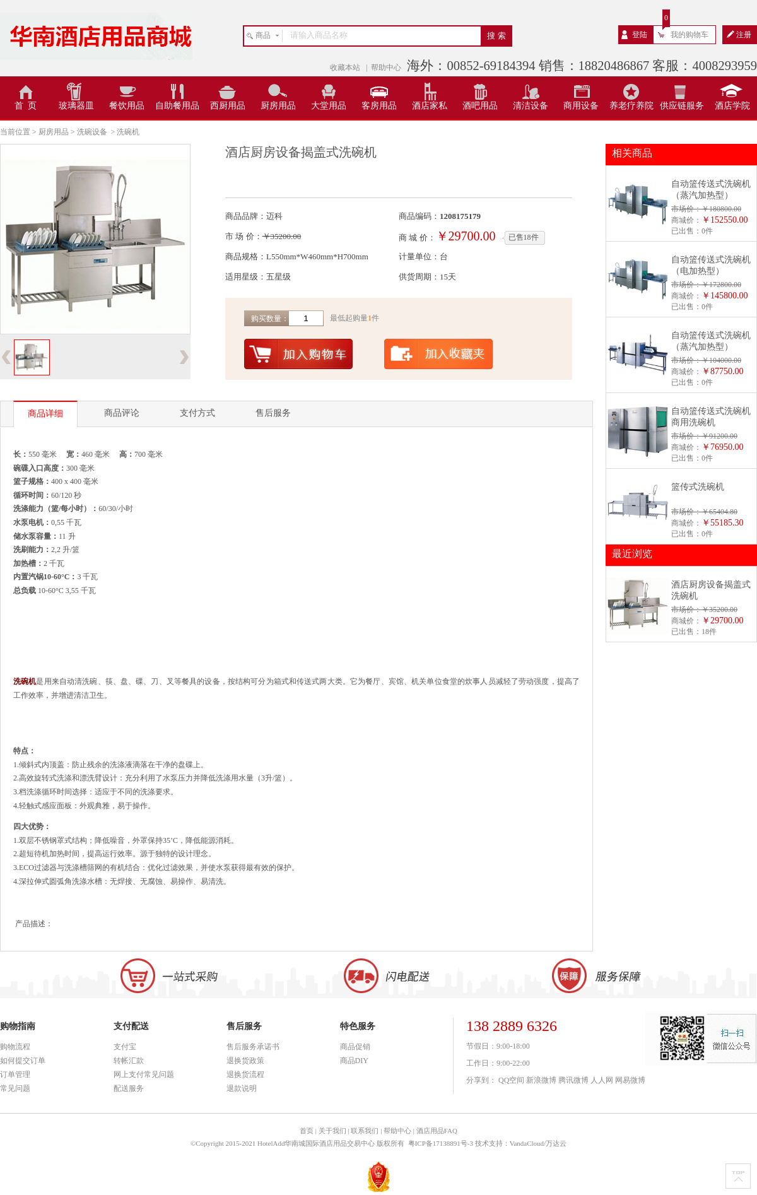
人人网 (601, 1080)
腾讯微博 (573, 1080)
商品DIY (354, 1060)
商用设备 (581, 105)
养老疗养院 (631, 105)
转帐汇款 (129, 1060)
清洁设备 (530, 105)
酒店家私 (429, 105)
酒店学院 (732, 105)
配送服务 (129, 1088)
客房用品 (379, 105)
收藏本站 (346, 67)
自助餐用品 (177, 105)
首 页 (26, 105)
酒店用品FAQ (436, 1130)
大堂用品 (328, 105)
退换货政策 (245, 1060)
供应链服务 (682, 105)
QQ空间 (511, 1080)
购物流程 (15, 1046)
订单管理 (15, 1074)
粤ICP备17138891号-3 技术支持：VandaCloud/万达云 (487, 1143)
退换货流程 (245, 1074)
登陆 (639, 34)
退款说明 (241, 1088)
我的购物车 (689, 34)
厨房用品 (278, 105)
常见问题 (15, 1088)
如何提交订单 (22, 1060)
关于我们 (332, 1130)
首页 (307, 1130)
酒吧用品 (480, 105)
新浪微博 (541, 1080)
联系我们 (364, 1130)
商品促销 (355, 1046)
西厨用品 (227, 105)
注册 (743, 34)
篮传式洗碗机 (697, 487)
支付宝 (125, 1046)
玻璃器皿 (76, 105)
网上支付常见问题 (144, 1074)
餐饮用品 (126, 105)
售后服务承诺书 (252, 1046)
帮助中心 (386, 67)
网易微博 (630, 1080)
